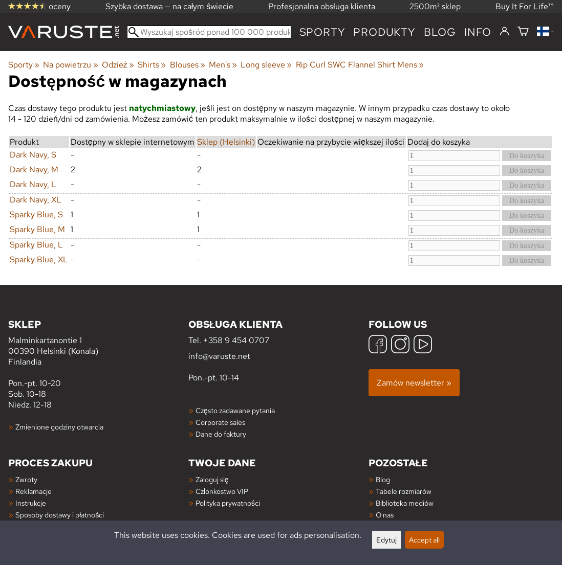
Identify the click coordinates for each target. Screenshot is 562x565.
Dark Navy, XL (35, 199)
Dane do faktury (221, 434)
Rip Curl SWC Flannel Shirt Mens (360, 64)
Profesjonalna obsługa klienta (321, 6)
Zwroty (26, 479)
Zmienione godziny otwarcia (59, 427)
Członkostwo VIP (222, 491)
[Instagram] (400, 345)
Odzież (118, 64)
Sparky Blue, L (36, 244)
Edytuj (386, 540)
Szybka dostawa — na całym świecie (169, 6)
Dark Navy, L (33, 184)
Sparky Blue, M (37, 229)
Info (477, 32)
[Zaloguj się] (504, 32)
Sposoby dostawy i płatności (59, 514)
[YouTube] (423, 345)
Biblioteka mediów (405, 503)
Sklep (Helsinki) (226, 142)
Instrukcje (30, 503)
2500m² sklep (435, 6)
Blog (383, 479)
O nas (385, 514)
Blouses (187, 64)
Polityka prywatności (228, 503)
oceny (39, 6)
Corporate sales (220, 422)
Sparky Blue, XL (39, 259)
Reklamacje (33, 491)
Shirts (152, 64)
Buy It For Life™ (524, 6)
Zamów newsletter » (414, 382)
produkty (384, 32)
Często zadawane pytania (235, 410)
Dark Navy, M (34, 169)
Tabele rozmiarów (403, 491)
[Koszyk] (523, 32)
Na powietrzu (70, 64)
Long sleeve (266, 64)
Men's (223, 64)
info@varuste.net (219, 356)
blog (440, 32)
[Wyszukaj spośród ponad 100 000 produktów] (209, 32)
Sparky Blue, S (36, 214)
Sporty (322, 32)
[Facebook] (378, 345)
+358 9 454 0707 (236, 340)
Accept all (424, 540)
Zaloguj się (212, 479)
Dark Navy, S (33, 154)
